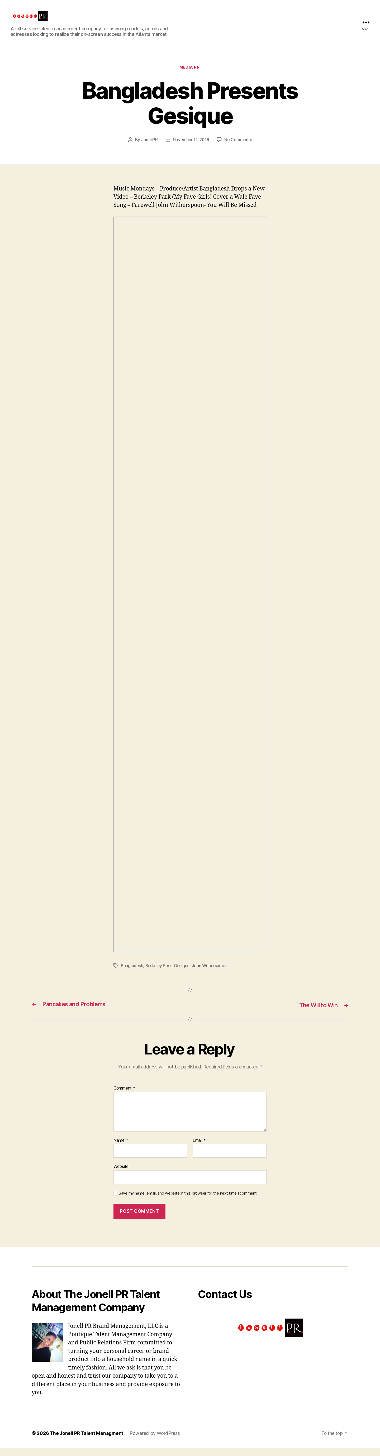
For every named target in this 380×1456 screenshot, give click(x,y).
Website (121, 1174)
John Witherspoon (211, 973)
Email (199, 1148)
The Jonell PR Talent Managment (87, 1441)
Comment (124, 1096)
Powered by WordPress (156, 1441)
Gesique (183, 973)
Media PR (190, 75)
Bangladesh (132, 973)
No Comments (239, 148)
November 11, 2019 (191, 148)
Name (120, 1148)
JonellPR (148, 148)
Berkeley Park (159, 973)
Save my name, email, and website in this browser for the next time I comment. (188, 1201)
